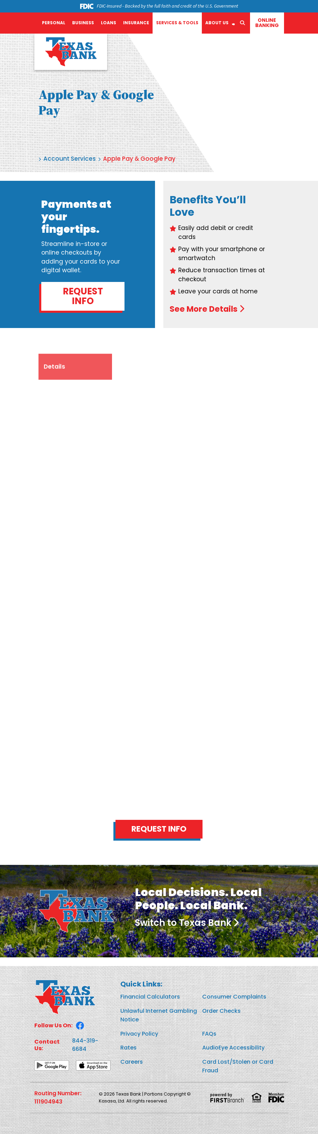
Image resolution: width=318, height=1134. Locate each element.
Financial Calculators (150, 997)
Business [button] (83, 23)
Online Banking (267, 23)
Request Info (83, 296)
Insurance (136, 23)
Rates (128, 1048)
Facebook (80, 1025)
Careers (131, 1062)
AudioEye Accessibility (233, 1048)
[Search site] (242, 22)
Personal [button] (53, 23)
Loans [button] (108, 23)
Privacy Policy (139, 1034)
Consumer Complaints (234, 997)
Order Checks (221, 1011)
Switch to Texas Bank (183, 923)
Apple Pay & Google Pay (139, 158)
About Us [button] (217, 23)
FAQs (209, 1034)
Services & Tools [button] (177, 23)
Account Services (69, 158)
